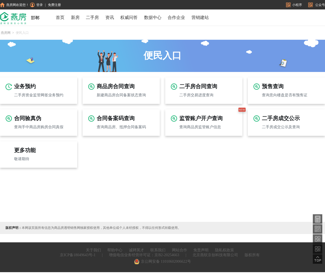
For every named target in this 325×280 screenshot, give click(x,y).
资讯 (109, 17)
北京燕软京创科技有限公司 (215, 255)
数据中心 (152, 17)
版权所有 (252, 255)
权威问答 (129, 17)
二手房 (92, 17)
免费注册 (54, 5)
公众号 (316, 5)
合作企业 (176, 17)
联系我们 (157, 250)
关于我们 (93, 250)
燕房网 (6, 33)
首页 (60, 17)
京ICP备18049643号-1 (77, 255)
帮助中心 (114, 250)
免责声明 (201, 250)
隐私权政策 (224, 250)
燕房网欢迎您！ (14, 5)
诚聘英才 (136, 250)
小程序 (294, 5)
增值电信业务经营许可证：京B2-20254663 (144, 255)
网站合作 (179, 250)
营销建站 (200, 17)
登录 (36, 5)
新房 (75, 17)
